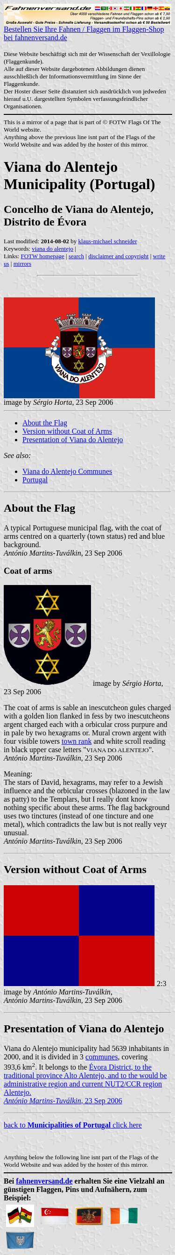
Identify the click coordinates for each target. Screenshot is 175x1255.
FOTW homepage (42, 256)
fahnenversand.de (44, 1181)
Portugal (35, 480)
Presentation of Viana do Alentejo (72, 440)
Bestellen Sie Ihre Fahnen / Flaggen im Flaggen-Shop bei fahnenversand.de (87, 30)
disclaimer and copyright (118, 256)
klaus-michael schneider (107, 241)
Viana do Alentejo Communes (67, 471)
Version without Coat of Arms (67, 431)
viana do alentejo (52, 248)
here (135, 1125)
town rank (76, 741)
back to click (66, 1125)
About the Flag (44, 423)
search (76, 256)
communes (101, 1057)
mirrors (22, 263)
